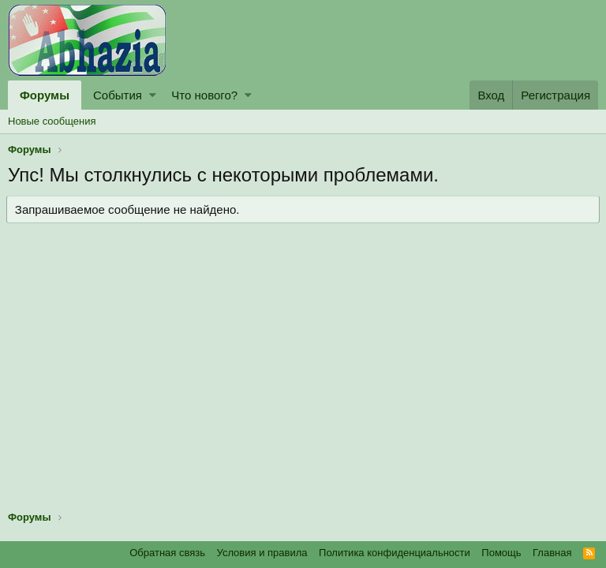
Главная (552, 553)
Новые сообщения (52, 121)
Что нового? (204, 95)
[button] (152, 95)
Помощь (501, 553)
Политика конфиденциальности (394, 553)
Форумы (44, 95)
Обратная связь (167, 553)
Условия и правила (262, 553)
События (117, 95)
